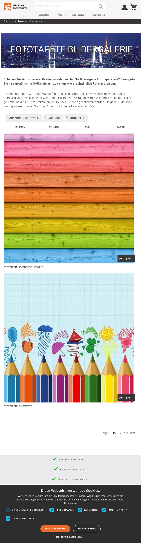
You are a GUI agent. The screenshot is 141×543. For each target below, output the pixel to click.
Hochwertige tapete (97, 15)
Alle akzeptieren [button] (55, 528)
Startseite (8, 21)
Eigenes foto (44, 15)
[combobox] (70, 6)
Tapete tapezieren (79, 15)
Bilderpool (61, 15)
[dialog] (70, 514)
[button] (70, 537)
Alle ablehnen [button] (86, 528)
